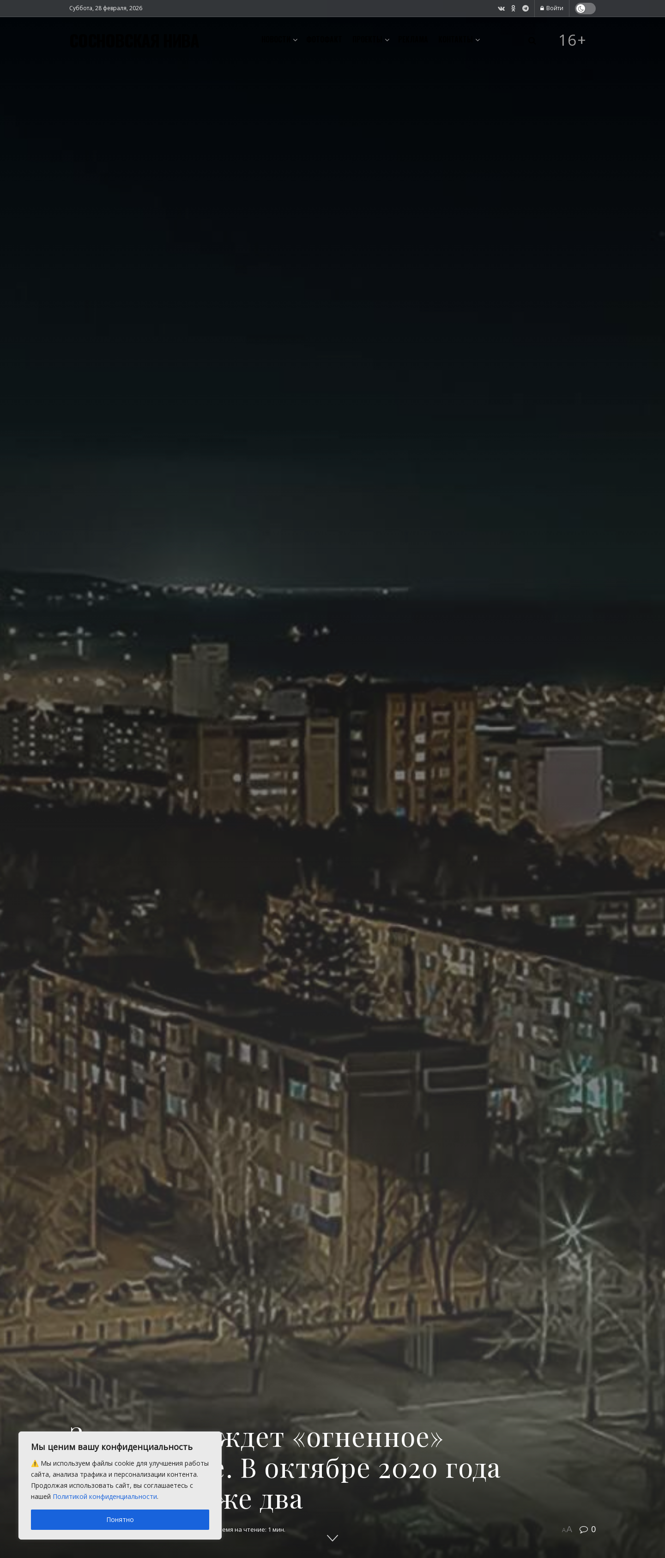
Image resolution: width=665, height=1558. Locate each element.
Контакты (455, 39)
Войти (551, 8)
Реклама (413, 39)
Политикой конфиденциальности (105, 1496)
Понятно (120, 1519)
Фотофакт (324, 39)
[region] (120, 1486)
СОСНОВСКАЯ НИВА (134, 40)
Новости (275, 39)
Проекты (367, 39)
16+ (572, 40)
